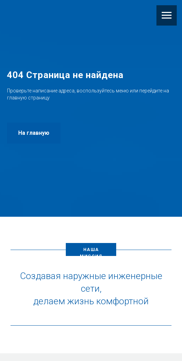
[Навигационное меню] (167, 15)
